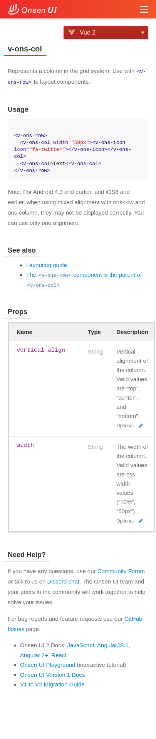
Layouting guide (46, 264)
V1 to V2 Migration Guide (52, 683)
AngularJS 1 (113, 644)
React (58, 654)
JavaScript (80, 644)
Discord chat (63, 580)
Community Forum (121, 570)
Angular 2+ (34, 654)
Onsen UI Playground (47, 664)
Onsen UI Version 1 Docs (52, 674)
